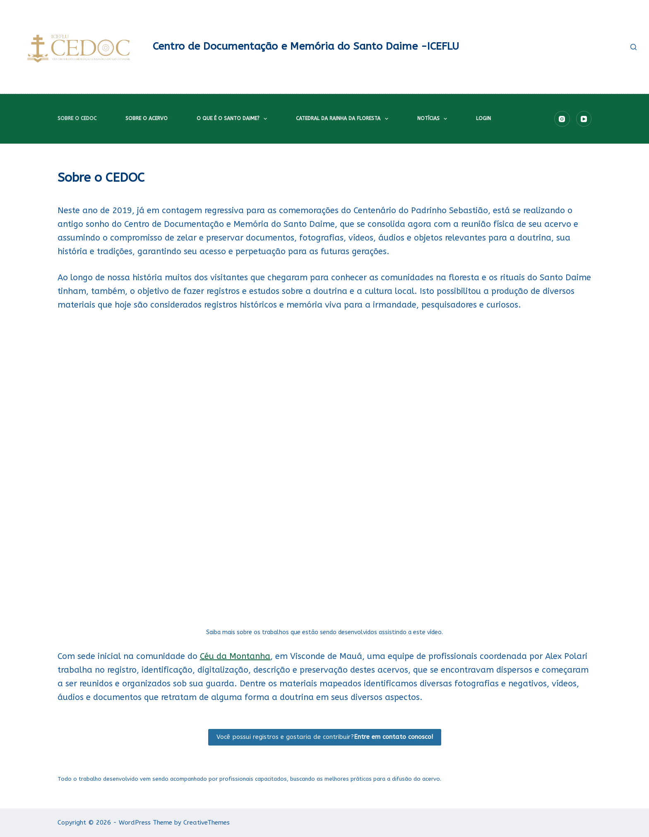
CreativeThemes (206, 822)
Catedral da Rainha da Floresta (343, 119)
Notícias (433, 119)
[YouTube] (584, 119)
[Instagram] (562, 119)
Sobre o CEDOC (77, 118)
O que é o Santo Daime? (233, 119)
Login (483, 118)
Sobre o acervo (146, 118)
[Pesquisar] (633, 47)
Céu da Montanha (235, 656)
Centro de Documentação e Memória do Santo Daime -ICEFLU (306, 46)
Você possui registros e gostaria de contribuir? (324, 737)
